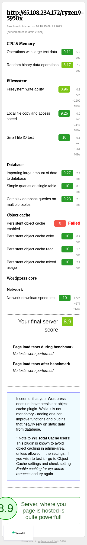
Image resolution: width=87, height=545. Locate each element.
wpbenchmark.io (47, 541)
